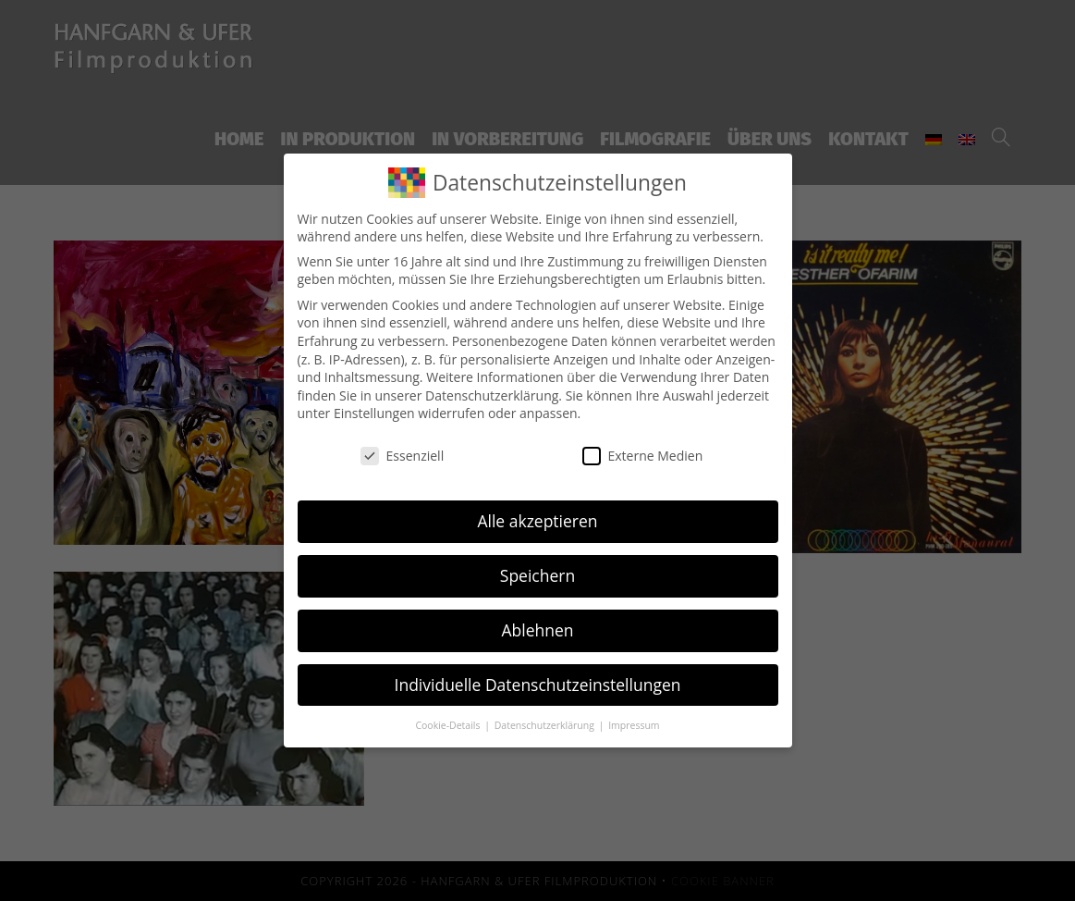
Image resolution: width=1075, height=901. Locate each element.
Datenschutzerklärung (491, 395)
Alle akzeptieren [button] (537, 521)
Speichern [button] (537, 575)
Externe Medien (642, 455)
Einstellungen (374, 413)
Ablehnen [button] (537, 630)
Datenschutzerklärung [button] (546, 725)
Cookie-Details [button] (449, 725)
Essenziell (402, 455)
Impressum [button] (633, 725)
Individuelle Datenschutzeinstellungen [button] (538, 684)
